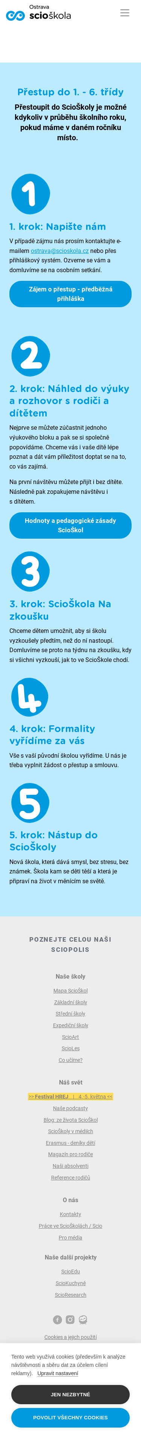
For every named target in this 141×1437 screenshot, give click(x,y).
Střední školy (70, 1014)
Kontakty (70, 1214)
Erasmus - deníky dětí (70, 1143)
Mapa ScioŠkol (70, 991)
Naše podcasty (70, 1108)
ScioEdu (70, 1271)
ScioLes (71, 1048)
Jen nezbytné (70, 1394)
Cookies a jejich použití (70, 1337)
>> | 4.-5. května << (70, 1097)
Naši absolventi (70, 1166)
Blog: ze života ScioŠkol (71, 1120)
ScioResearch (70, 1295)
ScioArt (70, 1037)
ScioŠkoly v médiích (70, 1131)
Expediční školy (70, 1025)
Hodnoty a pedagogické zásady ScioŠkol (70, 525)
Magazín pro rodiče (70, 1154)
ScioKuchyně (71, 1283)
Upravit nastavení (57, 1373)
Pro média (70, 1238)
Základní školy (70, 1002)
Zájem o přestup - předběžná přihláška (70, 293)
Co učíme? (71, 1060)
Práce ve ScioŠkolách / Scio (70, 1226)
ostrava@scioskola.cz (60, 250)
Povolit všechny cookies (70, 1417)
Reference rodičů (70, 1178)
